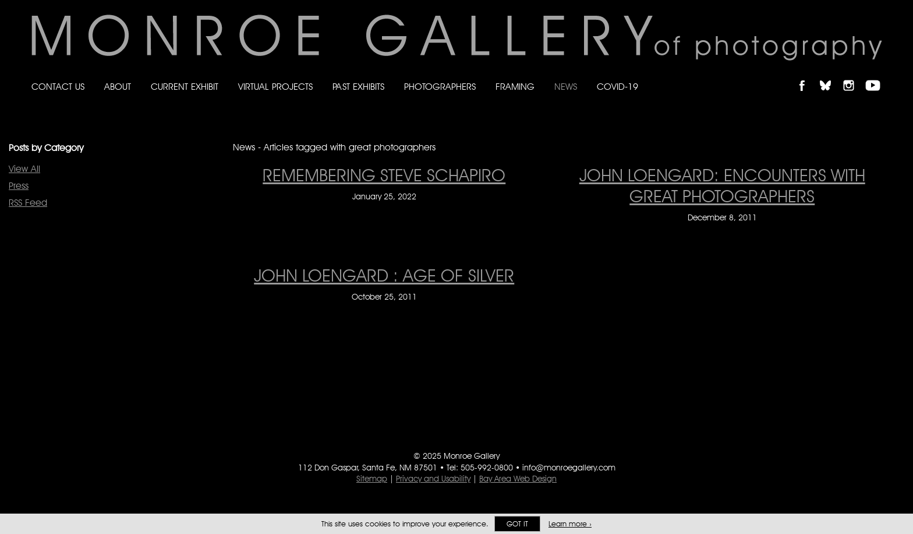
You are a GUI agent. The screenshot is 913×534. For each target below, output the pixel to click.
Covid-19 (617, 86)
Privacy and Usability (433, 478)
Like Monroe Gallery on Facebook (807, 75)
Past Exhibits (358, 86)
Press (19, 185)
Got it (517, 523)
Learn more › (570, 523)
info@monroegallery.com (568, 467)
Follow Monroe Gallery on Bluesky (831, 75)
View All (24, 168)
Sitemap (371, 478)
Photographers (440, 86)
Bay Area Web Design (518, 478)
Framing (515, 86)
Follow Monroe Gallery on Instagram (853, 75)
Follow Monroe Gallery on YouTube (877, 75)
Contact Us (57, 86)
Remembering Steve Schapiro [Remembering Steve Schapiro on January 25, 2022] (384, 174)
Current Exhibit (184, 86)
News (565, 86)
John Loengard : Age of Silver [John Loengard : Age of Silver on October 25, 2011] (384, 275)
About (117, 86)
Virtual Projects (275, 86)
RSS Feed (28, 202)
